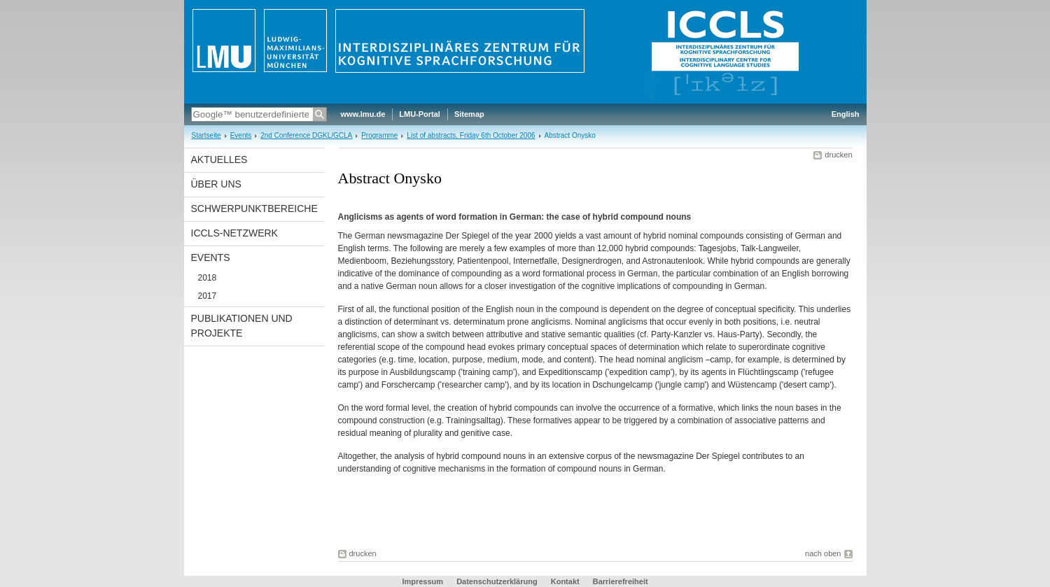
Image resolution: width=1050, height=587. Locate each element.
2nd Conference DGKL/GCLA (306, 135)
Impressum (422, 581)
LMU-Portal (419, 114)
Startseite (206, 135)
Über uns (216, 184)
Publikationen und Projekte (242, 326)
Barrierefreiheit (620, 581)
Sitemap (469, 114)
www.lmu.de (363, 114)
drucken (838, 154)
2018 (207, 278)
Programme (379, 135)
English (846, 114)
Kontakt (565, 581)
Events (241, 135)
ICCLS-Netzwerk (234, 233)
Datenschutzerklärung (497, 581)
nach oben (823, 553)
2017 (207, 296)
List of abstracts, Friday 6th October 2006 (471, 135)
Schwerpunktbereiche (254, 208)
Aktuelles (219, 159)
